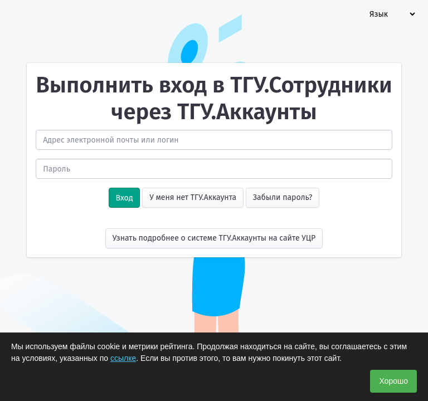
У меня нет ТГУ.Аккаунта (192, 197)
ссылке (123, 358)
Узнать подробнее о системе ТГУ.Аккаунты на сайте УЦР (214, 238)
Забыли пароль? (283, 197)
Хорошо (393, 380)
